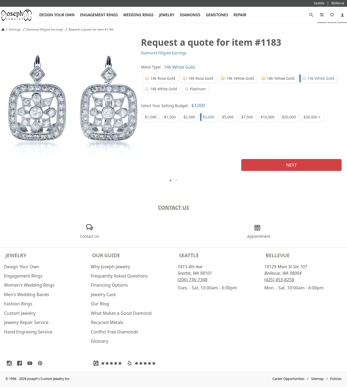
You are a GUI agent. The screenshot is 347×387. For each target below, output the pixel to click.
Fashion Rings (18, 304)
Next (291, 165)
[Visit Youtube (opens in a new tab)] (31, 363)
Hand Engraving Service (28, 332)
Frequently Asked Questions (119, 276)
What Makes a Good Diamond (121, 313)
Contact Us (173, 207)
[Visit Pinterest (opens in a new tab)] (41, 363)
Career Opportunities (288, 378)
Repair (240, 14)
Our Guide (106, 255)
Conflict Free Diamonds (114, 332)
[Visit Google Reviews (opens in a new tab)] (109, 363)
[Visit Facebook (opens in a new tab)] (21, 363)
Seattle (189, 255)
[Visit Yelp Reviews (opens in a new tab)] (142, 363)
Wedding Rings (138, 14)
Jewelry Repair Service (26, 322)
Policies (336, 378)
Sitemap (317, 378)
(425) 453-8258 (279, 280)
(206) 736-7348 (192, 280)
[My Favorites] (332, 15)
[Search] (311, 15)
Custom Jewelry (20, 313)
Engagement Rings (99, 14)
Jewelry (167, 14)
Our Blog (100, 304)
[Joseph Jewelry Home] (3, 29)
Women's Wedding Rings (29, 285)
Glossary (99, 341)
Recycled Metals (107, 322)
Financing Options (109, 285)
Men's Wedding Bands (26, 294)
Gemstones (217, 14)
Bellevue (278, 255)
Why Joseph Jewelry (110, 267)
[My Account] (342, 15)
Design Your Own (57, 14)
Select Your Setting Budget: (165, 105)
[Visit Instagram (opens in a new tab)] (10, 363)
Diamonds (190, 14)
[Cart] (321, 15)
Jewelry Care (103, 294)
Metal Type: (151, 67)
